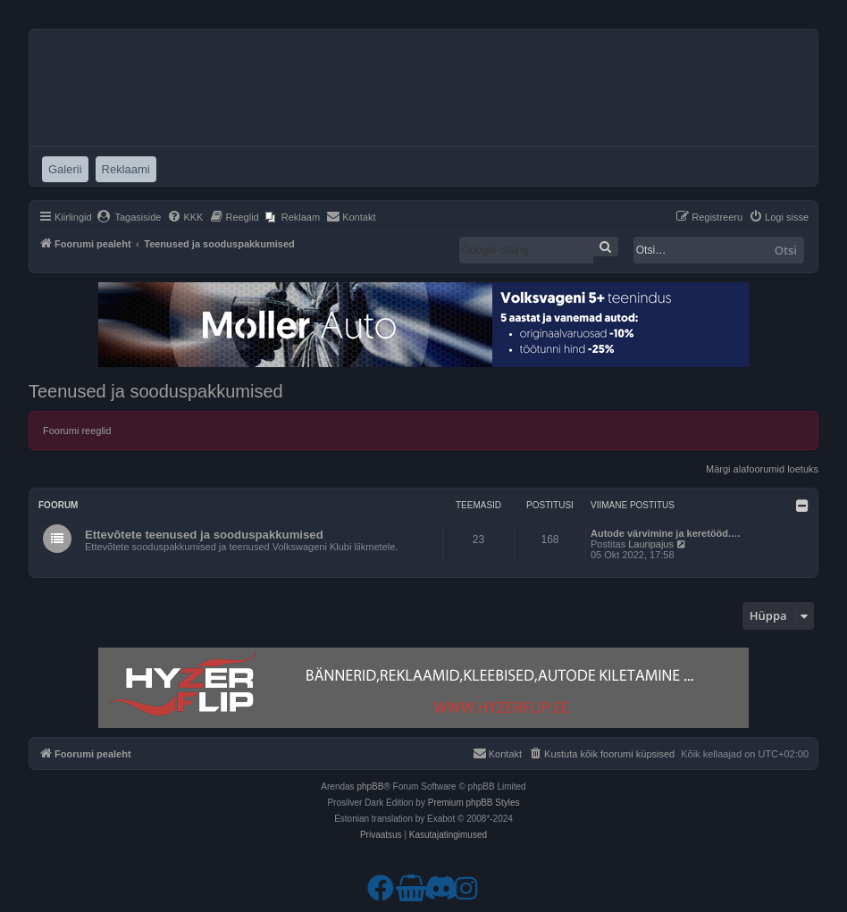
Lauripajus (651, 544)
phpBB (369, 786)
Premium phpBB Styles (474, 802)
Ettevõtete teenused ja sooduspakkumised (204, 534)
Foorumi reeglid (77, 430)
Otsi (786, 250)
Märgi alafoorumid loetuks (762, 469)
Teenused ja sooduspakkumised (156, 391)
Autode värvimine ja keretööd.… (666, 533)
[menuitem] (129, 217)
